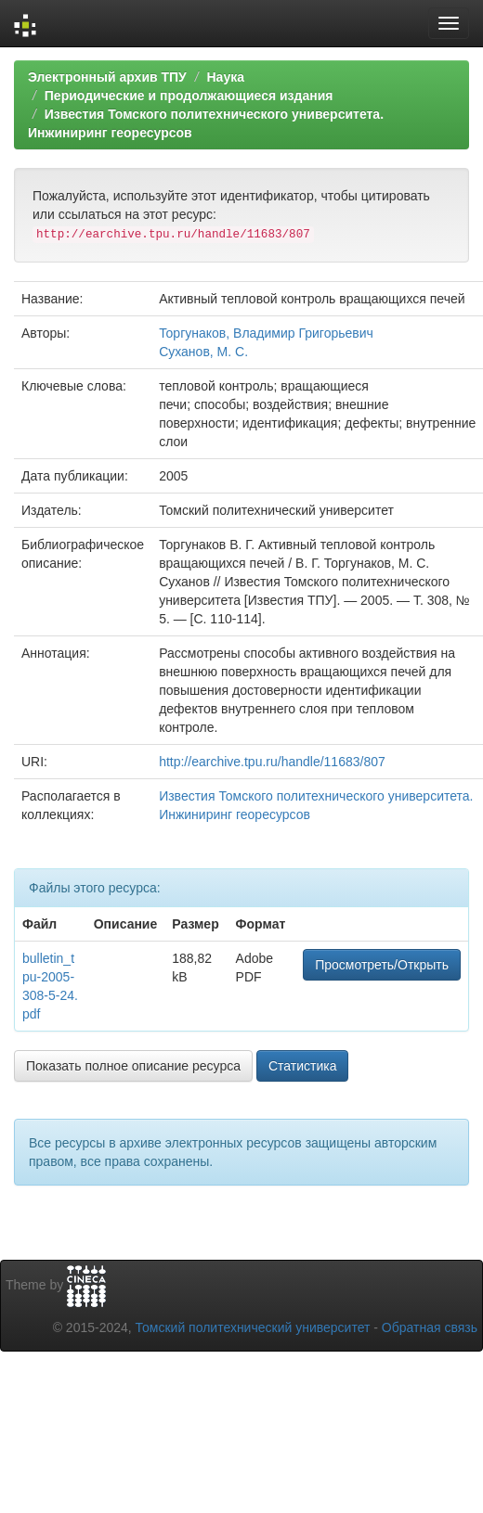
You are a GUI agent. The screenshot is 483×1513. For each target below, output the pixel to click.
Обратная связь (429, 1327)
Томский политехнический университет (253, 1327)
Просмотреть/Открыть (382, 964)
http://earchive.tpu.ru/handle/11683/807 (272, 761)
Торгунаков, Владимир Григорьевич (266, 333)
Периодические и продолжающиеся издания (189, 95)
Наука (224, 77)
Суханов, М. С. (203, 351)
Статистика (302, 1065)
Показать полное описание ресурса (133, 1065)
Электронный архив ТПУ (107, 77)
